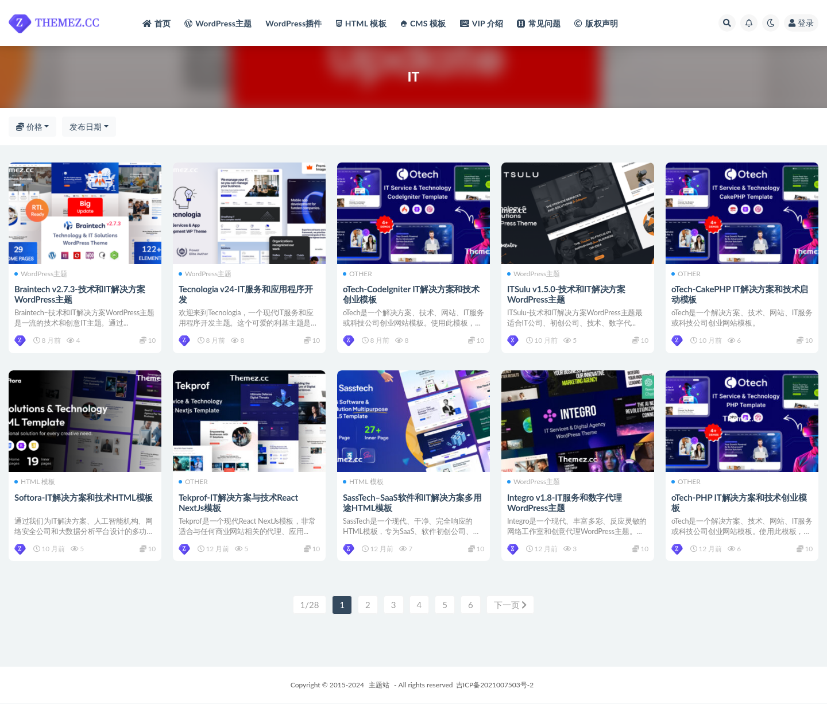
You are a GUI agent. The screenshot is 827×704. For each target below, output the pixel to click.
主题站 (379, 685)
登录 (801, 23)
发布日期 (85, 126)
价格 (29, 126)
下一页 (510, 605)
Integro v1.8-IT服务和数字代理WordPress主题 (564, 502)
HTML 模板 (34, 482)
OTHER (357, 274)
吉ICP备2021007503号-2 (495, 685)
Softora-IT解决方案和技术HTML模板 (83, 497)
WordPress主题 (40, 274)
